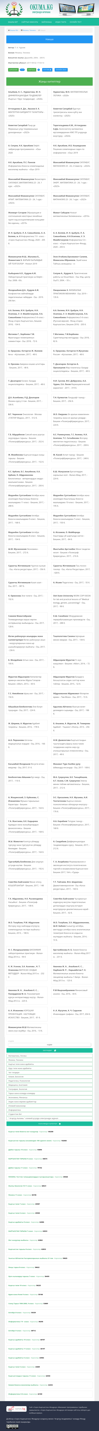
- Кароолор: (30, 1132)
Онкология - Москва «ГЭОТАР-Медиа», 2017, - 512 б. (25, 416)
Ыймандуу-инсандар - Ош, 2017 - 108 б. (71, 766)
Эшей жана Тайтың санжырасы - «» (70, 260)
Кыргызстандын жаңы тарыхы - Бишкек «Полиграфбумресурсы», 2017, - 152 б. (26, 458)
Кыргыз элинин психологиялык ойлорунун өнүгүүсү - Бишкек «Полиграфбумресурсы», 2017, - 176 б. (72, 804)
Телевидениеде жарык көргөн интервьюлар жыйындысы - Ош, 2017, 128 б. (26, 621)
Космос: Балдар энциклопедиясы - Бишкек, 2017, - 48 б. (26, 383)
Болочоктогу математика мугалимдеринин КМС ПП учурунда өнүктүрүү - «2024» (70, 130)
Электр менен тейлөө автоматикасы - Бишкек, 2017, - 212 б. (71, 782)
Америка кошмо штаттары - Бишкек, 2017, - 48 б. (26, 366)
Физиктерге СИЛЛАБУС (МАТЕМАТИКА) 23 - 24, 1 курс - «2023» (27, 183)
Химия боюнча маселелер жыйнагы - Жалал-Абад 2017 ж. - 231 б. (71, 953)
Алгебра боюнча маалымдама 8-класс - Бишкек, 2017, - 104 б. (26, 536)
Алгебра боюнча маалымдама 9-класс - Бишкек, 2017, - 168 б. (26, 519)
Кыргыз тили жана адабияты (21, 1064)
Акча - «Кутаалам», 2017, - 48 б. (25, 353)
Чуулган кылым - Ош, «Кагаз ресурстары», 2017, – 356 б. (27, 567)
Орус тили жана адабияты (19, 1068)
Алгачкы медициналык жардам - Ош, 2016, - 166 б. (26, 743)
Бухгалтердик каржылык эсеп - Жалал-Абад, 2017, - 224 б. (70, 475)
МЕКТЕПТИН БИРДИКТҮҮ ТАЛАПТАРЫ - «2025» (26, 112)
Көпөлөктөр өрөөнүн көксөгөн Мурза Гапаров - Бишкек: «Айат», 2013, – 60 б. (24, 680)
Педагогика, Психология (19, 1081)
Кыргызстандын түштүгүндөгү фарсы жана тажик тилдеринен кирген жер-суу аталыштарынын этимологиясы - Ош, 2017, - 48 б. (71, 747)
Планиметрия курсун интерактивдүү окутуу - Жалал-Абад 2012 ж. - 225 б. (26, 995)
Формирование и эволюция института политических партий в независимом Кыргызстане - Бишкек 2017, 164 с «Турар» (71, 867)
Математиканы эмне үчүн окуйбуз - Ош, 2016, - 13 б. (25, 1029)
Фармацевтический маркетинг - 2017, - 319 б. (71, 384)
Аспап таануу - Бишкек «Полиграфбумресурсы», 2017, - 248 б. (71, 456)
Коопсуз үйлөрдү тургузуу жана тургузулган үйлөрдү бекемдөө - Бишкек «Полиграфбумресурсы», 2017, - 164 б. (26, 846)
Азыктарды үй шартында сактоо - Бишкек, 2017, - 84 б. (69, 536)
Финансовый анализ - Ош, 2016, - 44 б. (70, 992)
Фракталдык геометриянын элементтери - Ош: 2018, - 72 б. (22, 338)
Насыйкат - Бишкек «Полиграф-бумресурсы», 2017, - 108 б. (25, 902)
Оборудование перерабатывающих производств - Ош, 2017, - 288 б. (71, 619)
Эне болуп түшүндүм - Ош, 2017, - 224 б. (25, 708)
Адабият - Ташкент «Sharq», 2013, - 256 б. (71, 727)
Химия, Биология (15, 1076)
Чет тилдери (13, 1072)
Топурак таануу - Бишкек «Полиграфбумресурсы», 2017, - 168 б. (72, 825)
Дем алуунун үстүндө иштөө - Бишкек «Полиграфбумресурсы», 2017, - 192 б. (26, 865)
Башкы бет (14, 21)
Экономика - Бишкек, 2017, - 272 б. (23, 551)
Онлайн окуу (61, 70)
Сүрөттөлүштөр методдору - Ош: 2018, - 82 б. (71, 338)
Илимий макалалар (17, 1106)
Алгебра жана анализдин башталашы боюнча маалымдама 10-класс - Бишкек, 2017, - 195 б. (71, 500)
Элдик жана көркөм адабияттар (22, 1101)
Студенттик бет (15, 1114)
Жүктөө (47, 70)
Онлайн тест (76, 22)
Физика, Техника (29, 30)
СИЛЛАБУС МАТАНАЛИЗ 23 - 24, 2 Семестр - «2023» (71, 164)
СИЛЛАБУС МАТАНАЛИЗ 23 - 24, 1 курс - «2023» (71, 198)
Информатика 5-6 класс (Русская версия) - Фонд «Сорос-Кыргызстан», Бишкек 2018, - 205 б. (71, 317)
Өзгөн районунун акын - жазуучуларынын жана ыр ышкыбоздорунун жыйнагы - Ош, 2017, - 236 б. (26, 643)
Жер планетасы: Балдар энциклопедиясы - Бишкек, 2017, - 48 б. (71, 367)
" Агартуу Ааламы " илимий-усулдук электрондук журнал (33, 1118)
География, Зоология (17, 1089)
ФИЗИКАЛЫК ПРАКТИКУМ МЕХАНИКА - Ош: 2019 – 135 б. (70, 293)
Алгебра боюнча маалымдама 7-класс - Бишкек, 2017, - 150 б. (71, 519)
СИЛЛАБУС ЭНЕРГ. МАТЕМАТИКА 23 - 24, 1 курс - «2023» (71, 183)
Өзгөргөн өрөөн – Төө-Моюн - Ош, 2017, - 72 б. (71, 695)
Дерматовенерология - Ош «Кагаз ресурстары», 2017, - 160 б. (69, 885)
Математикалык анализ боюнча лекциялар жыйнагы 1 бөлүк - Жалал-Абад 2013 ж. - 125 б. (70, 973)
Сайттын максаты (29, 22)
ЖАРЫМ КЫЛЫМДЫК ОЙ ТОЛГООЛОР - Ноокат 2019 (25, 260)
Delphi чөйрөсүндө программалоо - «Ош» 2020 (24, 149)
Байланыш (47, 22)
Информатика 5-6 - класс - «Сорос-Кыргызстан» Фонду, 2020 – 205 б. (70, 240)
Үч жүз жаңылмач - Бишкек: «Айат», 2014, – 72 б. (71, 663)
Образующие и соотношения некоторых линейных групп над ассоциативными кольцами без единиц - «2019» (26, 218)
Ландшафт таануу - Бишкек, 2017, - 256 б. (69, 399)
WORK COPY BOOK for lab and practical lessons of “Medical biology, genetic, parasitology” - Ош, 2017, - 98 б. (72, 601)
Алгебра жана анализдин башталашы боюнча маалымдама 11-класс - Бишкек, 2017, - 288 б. (26, 500)
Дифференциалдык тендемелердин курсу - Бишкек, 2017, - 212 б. (71, 845)
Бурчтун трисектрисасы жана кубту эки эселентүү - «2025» (67, 112)
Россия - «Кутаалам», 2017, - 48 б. (70, 353)
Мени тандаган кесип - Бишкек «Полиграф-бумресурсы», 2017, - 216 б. (71, 552)
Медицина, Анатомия (17, 1085)
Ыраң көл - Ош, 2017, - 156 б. (26, 695)
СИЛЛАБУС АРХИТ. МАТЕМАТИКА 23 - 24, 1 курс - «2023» (26, 199)
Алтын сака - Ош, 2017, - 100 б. (26, 662)
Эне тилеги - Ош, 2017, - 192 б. (26, 597)
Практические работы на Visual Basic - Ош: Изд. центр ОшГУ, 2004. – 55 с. (71, 277)
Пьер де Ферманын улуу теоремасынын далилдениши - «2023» (23, 129)
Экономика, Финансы (17, 1097)
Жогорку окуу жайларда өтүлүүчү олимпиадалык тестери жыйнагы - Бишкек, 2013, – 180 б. (24, 927)
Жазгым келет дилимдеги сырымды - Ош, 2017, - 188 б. (71, 710)
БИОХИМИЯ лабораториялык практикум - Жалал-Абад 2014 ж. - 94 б (25, 953)
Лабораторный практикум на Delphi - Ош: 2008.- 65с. (25, 277)
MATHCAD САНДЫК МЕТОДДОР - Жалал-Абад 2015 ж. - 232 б (26, 971)
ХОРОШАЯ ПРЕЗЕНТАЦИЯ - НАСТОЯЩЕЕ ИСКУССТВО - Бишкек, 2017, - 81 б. (24, 1014)
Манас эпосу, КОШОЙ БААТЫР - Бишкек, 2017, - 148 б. (26, 885)
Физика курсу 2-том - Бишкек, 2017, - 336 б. (25, 401)
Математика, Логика (17, 1056)
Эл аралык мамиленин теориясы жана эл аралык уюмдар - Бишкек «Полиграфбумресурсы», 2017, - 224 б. (72, 419)
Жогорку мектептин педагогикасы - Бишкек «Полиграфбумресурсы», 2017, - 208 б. (71, 439)
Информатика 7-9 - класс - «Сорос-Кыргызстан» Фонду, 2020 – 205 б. (26, 238)
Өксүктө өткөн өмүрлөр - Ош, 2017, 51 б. (26, 766)
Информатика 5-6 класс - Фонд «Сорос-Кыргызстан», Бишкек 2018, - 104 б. (26, 317)
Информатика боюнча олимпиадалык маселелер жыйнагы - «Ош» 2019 (26, 166)
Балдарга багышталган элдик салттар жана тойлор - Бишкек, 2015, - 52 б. (69, 680)
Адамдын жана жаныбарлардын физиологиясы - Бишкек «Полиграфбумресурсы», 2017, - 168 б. (26, 826)
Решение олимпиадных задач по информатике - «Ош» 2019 (69, 149)
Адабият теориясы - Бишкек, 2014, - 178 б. (24, 725)
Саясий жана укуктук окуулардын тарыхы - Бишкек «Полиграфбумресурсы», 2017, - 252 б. (26, 438)
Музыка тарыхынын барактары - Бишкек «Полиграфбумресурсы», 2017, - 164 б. (26, 802)
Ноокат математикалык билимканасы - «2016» (71, 214)
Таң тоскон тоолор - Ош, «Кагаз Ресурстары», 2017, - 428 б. (71, 569)
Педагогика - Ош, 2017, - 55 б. (71, 582)
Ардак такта (60, 22)
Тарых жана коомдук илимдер (21, 1093)
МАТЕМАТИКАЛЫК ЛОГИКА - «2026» (70, 94)
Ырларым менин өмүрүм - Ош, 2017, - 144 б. (69, 638)
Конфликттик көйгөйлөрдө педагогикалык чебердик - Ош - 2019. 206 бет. (26, 295)
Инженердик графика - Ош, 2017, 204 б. (71, 1012)
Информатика (14, 1110)
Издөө (49, 1045)
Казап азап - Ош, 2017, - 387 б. (25, 584)
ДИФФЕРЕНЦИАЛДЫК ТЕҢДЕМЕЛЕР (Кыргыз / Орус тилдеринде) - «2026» (25, 95)
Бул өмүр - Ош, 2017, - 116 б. (26, 779)
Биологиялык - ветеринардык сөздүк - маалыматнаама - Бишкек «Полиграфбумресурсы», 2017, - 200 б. (26, 478)
